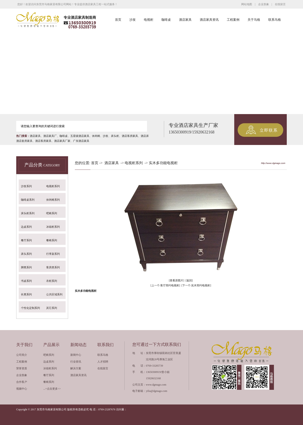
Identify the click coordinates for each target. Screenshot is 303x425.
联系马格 (274, 19)
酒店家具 (185, 19)
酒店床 (145, 136)
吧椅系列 (51, 213)
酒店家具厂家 (62, 140)
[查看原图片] (176, 280)
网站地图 (246, 4)
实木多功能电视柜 (163, 163)
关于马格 (254, 19)
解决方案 (75, 368)
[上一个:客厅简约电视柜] (165, 285)
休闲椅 (96, 136)
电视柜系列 (53, 186)
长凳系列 (26, 294)
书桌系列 (26, 281)
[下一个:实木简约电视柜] (196, 285)
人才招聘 (102, 361)
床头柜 (115, 136)
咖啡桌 (166, 19)
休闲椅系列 (53, 199)
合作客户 (21, 382)
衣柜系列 (51, 281)
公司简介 (21, 354)
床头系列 (26, 253)
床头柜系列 (27, 213)
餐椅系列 (51, 240)
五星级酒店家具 (79, 136)
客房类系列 (53, 267)
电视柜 (148, 19)
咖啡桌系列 (27, 199)
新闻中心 (75, 354)
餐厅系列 (26, 240)
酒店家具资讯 (209, 19)
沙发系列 (26, 186)
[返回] (189, 280)
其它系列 (51, 308)
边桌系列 (26, 226)
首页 (118, 19)
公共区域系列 (54, 294)
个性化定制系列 (30, 308)
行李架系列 (53, 253)
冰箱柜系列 (53, 226)
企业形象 (263, 4)
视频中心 (21, 388)
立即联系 (269, 130)
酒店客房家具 (130, 136)
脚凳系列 (26, 267)
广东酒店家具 (81, 140)
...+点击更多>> (52, 388)
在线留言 (280, 4)
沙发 (132, 19)
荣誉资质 (21, 368)
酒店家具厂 (50, 136)
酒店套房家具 (24, 140)
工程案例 (233, 19)
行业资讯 (75, 361)
